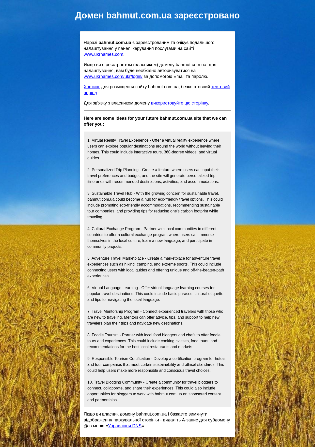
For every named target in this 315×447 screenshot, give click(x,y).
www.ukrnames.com (103, 54)
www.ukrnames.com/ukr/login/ (113, 76)
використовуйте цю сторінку (179, 103)
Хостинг (92, 86)
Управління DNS (125, 425)
